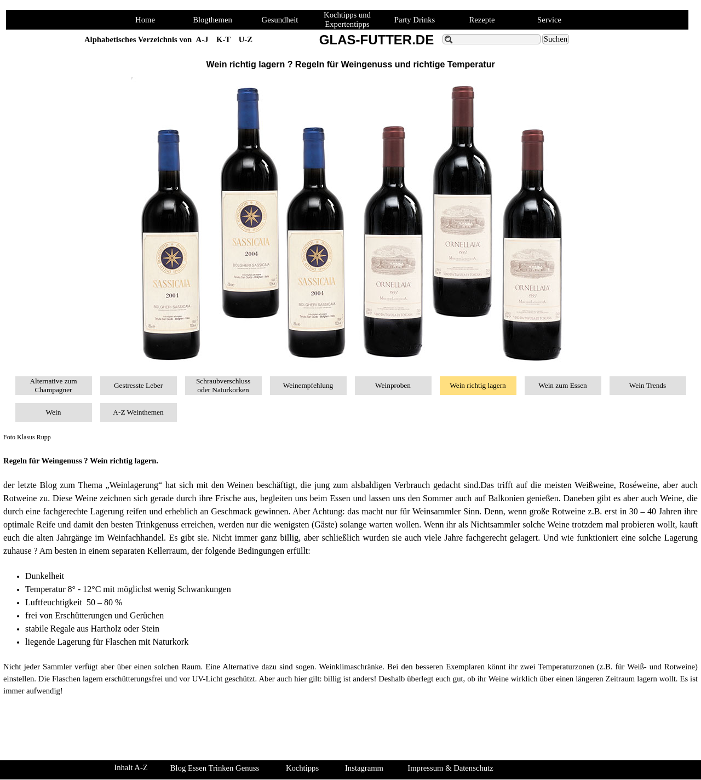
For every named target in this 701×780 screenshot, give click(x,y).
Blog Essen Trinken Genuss (214, 768)
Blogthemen (212, 19)
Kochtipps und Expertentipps (347, 19)
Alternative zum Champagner (53, 385)
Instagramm (364, 768)
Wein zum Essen (562, 385)
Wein (53, 412)
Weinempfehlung (308, 385)
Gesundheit (280, 19)
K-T (223, 39)
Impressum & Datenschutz (450, 768)
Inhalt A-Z (130, 767)
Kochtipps (302, 768)
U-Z (245, 39)
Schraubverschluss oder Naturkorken (223, 385)
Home (145, 19)
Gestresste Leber (138, 385)
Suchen (555, 39)
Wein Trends (647, 385)
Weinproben (393, 385)
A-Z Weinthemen (138, 412)
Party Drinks (414, 19)
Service (549, 19)
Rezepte (482, 19)
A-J (202, 39)
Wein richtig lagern (478, 385)
